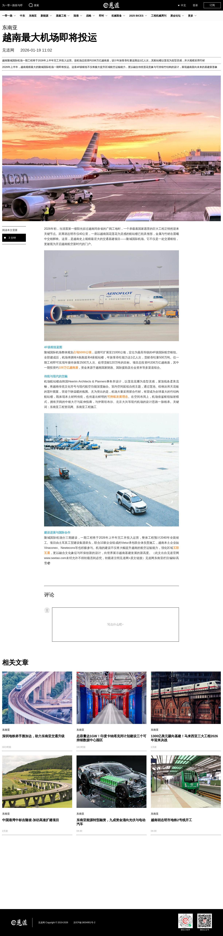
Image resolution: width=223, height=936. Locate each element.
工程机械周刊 (158, 15)
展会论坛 (175, 15)
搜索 (33, 5)
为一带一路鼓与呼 (12, 5)
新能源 (44, 15)
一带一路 (7, 15)
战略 (88, 15)
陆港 (76, 15)
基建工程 (61, 15)
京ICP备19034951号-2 (84, 922)
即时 (101, 15)
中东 (22, 15)
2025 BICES (136, 15)
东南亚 (33, 15)
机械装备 (117, 15)
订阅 (212, 5)
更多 (190, 15)
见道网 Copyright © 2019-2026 (53, 922)
